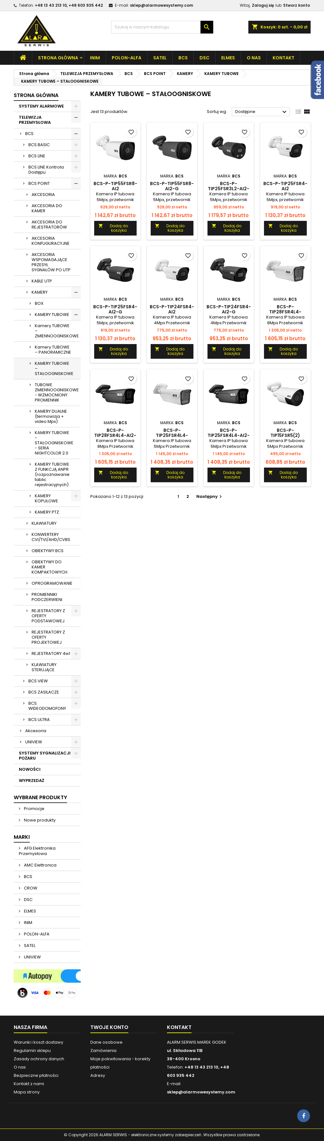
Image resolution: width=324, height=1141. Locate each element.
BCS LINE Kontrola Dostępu (46, 169)
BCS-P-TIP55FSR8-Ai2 (115, 186)
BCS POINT (39, 183)
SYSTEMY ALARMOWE (41, 106)
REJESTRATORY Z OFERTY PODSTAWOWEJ (48, 616)
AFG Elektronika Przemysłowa (37, 851)
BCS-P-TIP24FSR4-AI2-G (229, 309)
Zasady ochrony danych (39, 1059)
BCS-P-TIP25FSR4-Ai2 (285, 186)
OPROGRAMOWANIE (52, 583)
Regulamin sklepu (32, 1050)
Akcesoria (35, 731)
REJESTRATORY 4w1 (51, 653)
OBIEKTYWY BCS (48, 551)
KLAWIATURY (44, 523)
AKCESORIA (43, 194)
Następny (209, 496)
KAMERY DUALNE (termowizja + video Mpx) (51, 416)
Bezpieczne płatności (36, 1075)
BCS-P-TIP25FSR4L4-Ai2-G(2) (228, 435)
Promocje (33, 809)
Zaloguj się (263, 5)
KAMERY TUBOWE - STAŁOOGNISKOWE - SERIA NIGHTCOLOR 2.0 (54, 443)
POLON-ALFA (126, 58)
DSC (204, 58)
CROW (30, 888)
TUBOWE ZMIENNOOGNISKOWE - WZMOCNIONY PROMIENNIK (57, 392)
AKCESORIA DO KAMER (47, 208)
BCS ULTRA (39, 720)
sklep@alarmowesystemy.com (161, 5)
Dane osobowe (106, 1042)
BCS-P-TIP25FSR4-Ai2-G (115, 309)
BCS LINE (36, 156)
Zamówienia (103, 1050)
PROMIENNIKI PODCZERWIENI (47, 597)
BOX (39, 303)
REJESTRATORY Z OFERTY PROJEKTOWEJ (48, 637)
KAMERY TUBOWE (52, 315)
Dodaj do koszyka (113, 228)
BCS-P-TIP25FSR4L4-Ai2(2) (172, 435)
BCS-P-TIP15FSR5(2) (285, 433)
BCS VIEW (38, 681)
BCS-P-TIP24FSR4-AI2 (172, 309)
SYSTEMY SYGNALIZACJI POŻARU (45, 755)
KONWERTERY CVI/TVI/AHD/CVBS (51, 537)
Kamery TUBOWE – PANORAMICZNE (53, 349)
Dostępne (262, 112)
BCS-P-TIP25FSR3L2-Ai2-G (228, 188)
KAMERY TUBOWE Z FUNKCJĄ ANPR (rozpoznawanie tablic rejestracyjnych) (52, 474)
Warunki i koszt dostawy (38, 1042)
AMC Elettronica (40, 865)
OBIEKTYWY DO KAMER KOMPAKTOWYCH (49, 567)
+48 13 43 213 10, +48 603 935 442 (69, 5)
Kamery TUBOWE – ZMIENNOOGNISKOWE (57, 331)
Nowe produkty (39, 820)
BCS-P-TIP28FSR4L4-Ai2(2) (285, 312)
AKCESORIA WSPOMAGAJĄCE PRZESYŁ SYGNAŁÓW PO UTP (51, 262)
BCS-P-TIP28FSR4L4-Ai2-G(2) (115, 435)
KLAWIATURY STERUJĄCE (44, 667)
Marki (22, 837)
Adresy (97, 1075)
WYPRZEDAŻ (31, 780)
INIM (95, 58)
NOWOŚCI (30, 769)
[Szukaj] (162, 27)
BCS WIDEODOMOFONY (47, 705)
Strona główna (58, 58)
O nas (254, 58)
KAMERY (40, 292)
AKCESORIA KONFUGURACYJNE (51, 240)
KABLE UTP (42, 281)
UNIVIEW (33, 742)
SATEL (160, 58)
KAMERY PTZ (47, 512)
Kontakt (283, 58)
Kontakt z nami (29, 1084)
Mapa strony (27, 1092)
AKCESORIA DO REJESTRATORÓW (49, 224)
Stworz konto (296, 5)
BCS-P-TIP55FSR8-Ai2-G (172, 186)
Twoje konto (109, 1027)
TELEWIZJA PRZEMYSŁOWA (35, 119)
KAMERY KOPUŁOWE (46, 498)
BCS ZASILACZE (43, 692)
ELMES (228, 58)
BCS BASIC (39, 145)
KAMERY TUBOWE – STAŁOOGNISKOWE (54, 368)
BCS (183, 58)
